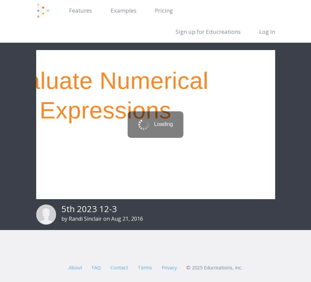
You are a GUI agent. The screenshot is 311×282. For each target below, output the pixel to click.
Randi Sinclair (85, 218)
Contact (119, 267)
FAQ (96, 267)
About (75, 267)
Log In (267, 31)
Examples (123, 10)
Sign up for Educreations (208, 31)
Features (80, 10)
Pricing (164, 10)
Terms (145, 267)
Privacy (169, 267)
